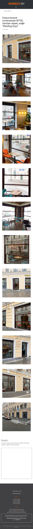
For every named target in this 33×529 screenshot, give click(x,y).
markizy (17, 3)
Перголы (16, 506)
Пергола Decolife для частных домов (16, 511)
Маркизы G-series (16, 499)
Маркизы (16, 496)
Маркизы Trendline (16, 502)
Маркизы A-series (16, 500)
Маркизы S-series (16, 503)
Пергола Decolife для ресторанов (16, 509)
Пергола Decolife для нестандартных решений (16, 512)
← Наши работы (6, 11)
